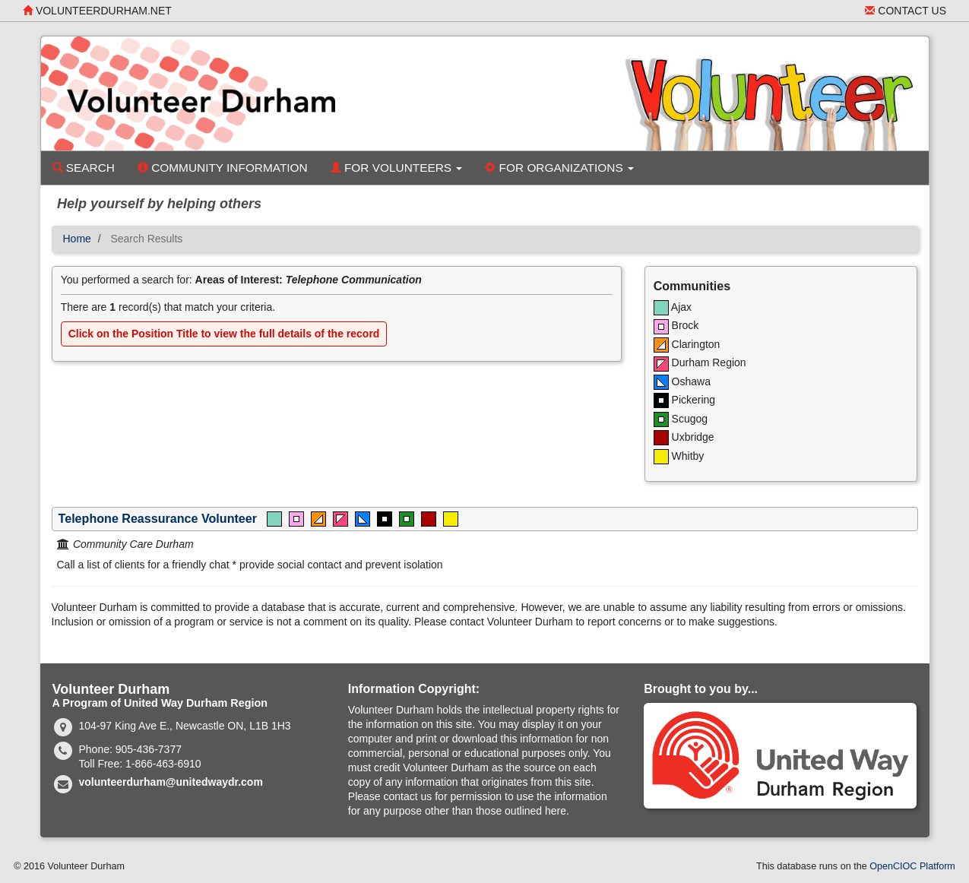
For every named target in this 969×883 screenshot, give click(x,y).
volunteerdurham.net (97, 11)
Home (77, 239)
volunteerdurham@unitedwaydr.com (171, 782)
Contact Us (905, 11)
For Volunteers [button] (397, 167)
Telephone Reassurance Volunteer (158, 518)
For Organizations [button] (559, 167)
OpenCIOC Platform (912, 866)
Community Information (223, 167)
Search (83, 167)
